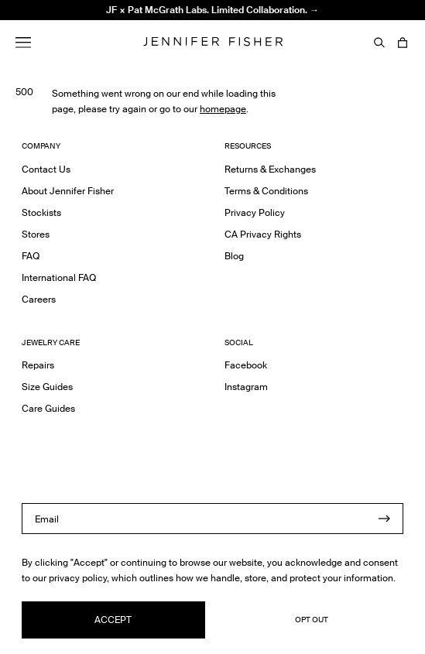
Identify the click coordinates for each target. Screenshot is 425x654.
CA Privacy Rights (262, 234)
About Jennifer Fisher (68, 191)
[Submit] (384, 518)
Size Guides (47, 387)
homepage (223, 109)
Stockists (41, 212)
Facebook (245, 365)
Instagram (246, 387)
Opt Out (311, 619)
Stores (36, 234)
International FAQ (59, 277)
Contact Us (46, 169)
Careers (39, 299)
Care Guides (48, 408)
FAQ (30, 256)
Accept (113, 620)
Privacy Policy (254, 212)
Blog (234, 256)
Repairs (38, 365)
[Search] (379, 43)
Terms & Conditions (266, 191)
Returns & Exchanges (270, 169)
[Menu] (23, 42)
